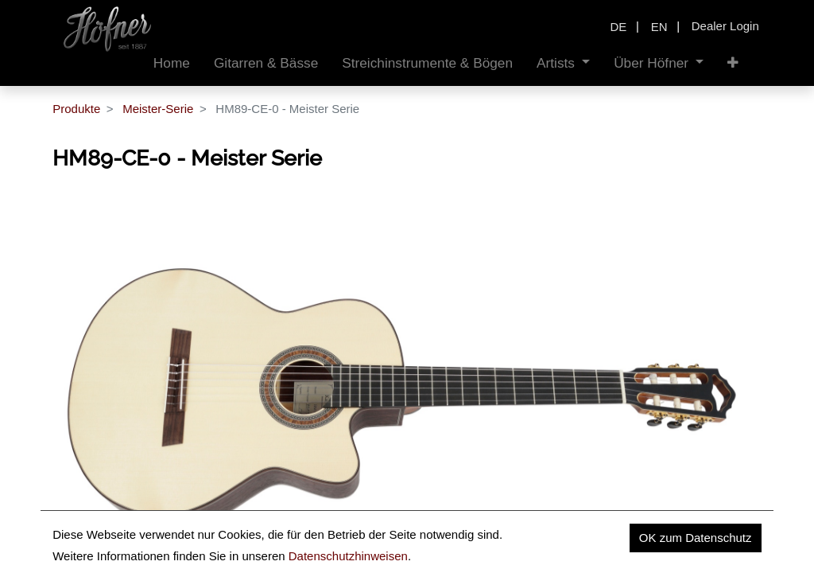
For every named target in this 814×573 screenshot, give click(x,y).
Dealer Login (725, 26)
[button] (732, 63)
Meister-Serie (157, 108)
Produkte (76, 108)
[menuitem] (171, 63)
